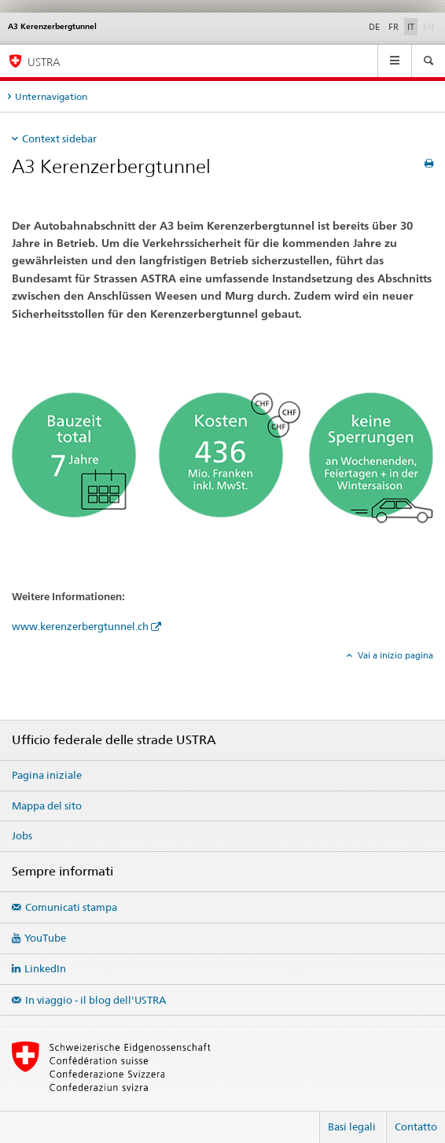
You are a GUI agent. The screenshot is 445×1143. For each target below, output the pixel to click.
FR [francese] (393, 26)
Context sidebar (59, 138)
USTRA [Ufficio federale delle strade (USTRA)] (44, 61)
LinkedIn (45, 968)
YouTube (45, 937)
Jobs (22, 835)
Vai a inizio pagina (394, 655)
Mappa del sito (47, 805)
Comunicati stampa (71, 907)
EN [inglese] (430, 26)
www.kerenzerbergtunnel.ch (80, 626)
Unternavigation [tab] (51, 96)
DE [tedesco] (374, 26)
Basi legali (352, 1126)
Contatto (416, 1126)
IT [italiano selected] (410, 26)
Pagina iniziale (47, 775)
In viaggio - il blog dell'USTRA (95, 1000)
